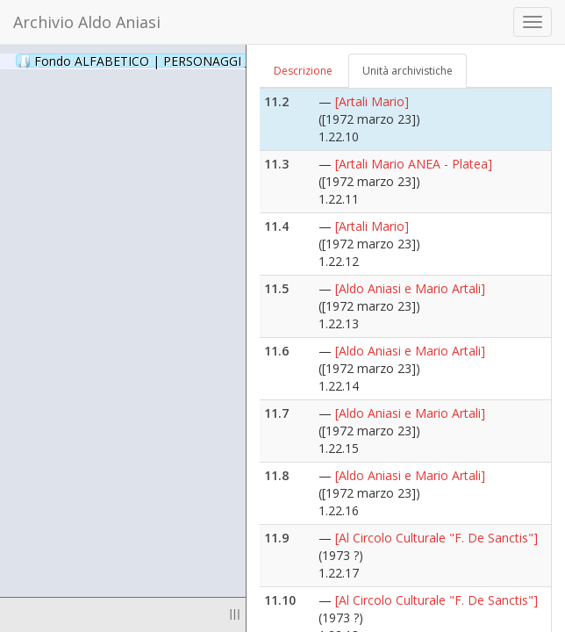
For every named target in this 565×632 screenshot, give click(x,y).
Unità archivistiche (407, 70)
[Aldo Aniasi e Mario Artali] (410, 288)
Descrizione (303, 70)
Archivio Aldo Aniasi (87, 21)
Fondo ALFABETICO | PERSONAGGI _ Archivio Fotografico (213, 61)
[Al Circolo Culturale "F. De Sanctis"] (436, 537)
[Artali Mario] (372, 101)
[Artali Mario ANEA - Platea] (413, 163)
